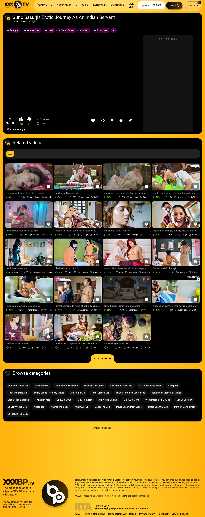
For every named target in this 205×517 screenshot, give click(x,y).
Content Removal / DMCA (122, 514)
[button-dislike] (29, 121)
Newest (23, 21)
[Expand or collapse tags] (114, 30)
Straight (32, 21)
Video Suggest (180, 514)
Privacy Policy (147, 514)
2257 (77, 514)
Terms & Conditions (94, 514)
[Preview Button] (49, 186)
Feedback (163, 514)
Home (15, 21)
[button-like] (21, 121)
